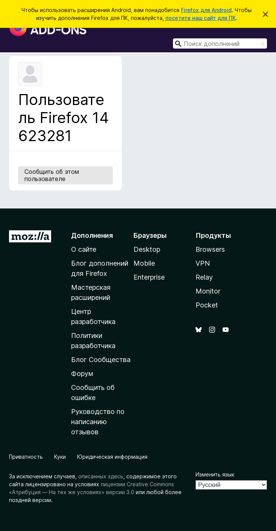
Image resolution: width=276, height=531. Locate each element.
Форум (82, 373)
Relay (204, 277)
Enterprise (149, 277)
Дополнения (92, 235)
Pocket (207, 305)
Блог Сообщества (100, 360)
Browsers (210, 249)
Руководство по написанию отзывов (97, 422)
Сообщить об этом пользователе (51, 175)
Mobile (144, 263)
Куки (60, 456)
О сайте (83, 249)
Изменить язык (215, 474)
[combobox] (220, 43)
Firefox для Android (206, 10)
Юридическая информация (112, 456)
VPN (203, 263)
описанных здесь (100, 476)
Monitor (208, 291)
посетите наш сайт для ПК (200, 18)
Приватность (26, 456)
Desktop (146, 249)
